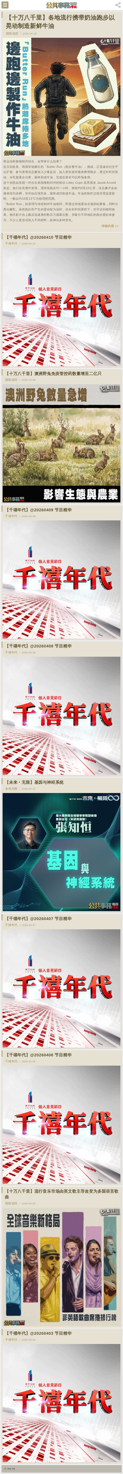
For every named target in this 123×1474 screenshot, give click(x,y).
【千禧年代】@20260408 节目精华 (38, 646)
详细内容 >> (110, 226)
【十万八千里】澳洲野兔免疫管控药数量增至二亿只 (53, 373)
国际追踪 (12, 33)
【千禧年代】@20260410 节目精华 (38, 237)
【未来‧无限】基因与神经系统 (34, 782)
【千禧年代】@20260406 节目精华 (38, 1055)
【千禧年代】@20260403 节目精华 (38, 1333)
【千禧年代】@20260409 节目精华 (38, 510)
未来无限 (11, 788)
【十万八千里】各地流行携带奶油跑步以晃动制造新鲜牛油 (60, 21)
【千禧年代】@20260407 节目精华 (38, 918)
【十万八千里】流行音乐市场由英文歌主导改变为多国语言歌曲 (62, 1194)
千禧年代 (11, 243)
